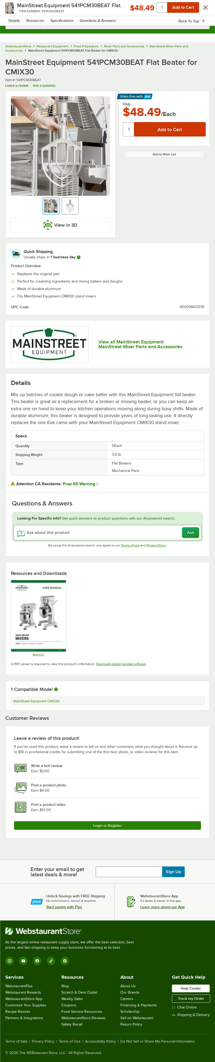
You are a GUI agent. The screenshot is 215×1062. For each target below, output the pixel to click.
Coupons (68, 1005)
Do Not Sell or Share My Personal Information (157, 1041)
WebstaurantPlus (19, 986)
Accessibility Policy (100, 1041)
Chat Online (184, 1007)
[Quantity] (129, 129)
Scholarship (130, 1012)
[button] (51, 205)
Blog (65, 986)
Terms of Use (130, 545)
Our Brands (130, 992)
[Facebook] (37, 961)
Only (126, 104)
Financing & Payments (138, 1005)
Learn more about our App (162, 907)
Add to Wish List (164, 154)
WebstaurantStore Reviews (83, 1018)
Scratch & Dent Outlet (79, 992)
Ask (190, 532)
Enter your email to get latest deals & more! (57, 871)
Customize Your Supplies (25, 1005)
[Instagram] (9, 961)
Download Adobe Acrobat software (121, 664)
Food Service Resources (81, 1012)
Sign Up (173, 871)
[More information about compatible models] (56, 689)
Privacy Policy (156, 545)
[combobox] (107, 24)
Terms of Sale (16, 1041)
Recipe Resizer (17, 1012)
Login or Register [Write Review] (107, 825)
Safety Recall (71, 1024)
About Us (128, 986)
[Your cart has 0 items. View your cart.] (201, 9)
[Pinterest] (65, 961)
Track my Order (191, 998)
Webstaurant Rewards (23, 992)
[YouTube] (23, 961)
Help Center (191, 988)
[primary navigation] (16, 10)
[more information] (78, 257)
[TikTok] (51, 961)
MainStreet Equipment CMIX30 (36, 701)
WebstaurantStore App (23, 999)
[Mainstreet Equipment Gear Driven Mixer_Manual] (38, 618)
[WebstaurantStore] (71, 931)
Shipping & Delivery (191, 1015)
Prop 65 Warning (79, 484)
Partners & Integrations (24, 1018)
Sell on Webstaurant (136, 1018)
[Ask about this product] (107, 532)
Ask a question (44, 86)
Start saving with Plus (64, 907)
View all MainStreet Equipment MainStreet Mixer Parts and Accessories (140, 344)
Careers (126, 999)
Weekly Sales (72, 999)
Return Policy (131, 1024)
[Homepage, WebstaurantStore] (107, 10)
